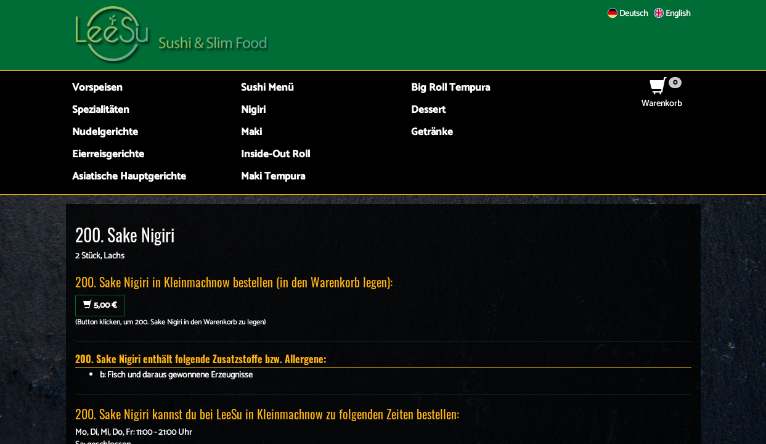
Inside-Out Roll (275, 154)
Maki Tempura (273, 176)
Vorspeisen (97, 88)
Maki (251, 132)
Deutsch (628, 14)
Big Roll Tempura (450, 88)
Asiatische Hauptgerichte (129, 176)
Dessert (428, 110)
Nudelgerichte (105, 132)
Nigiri (253, 110)
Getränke (432, 132)
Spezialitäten (100, 110)
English (672, 14)
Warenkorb (662, 97)
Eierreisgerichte (108, 154)
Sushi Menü (267, 88)
